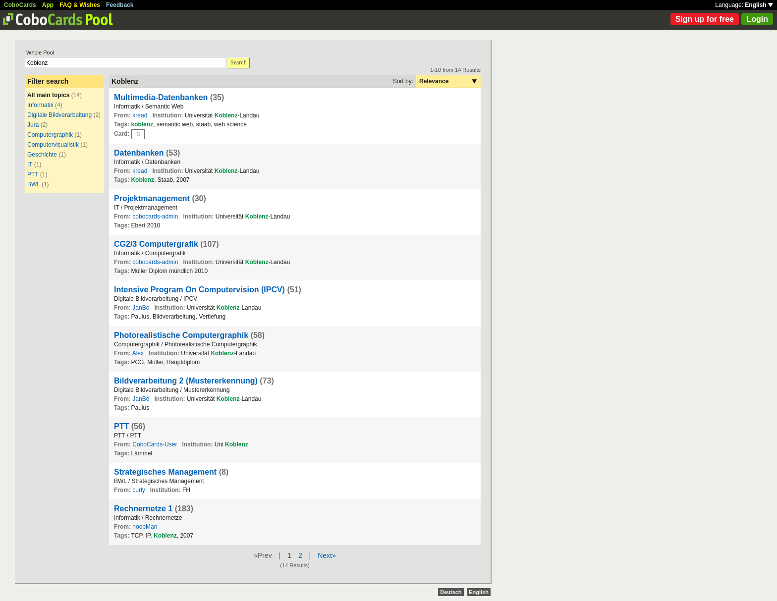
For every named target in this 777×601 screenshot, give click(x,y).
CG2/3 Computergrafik (156, 244)
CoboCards (20, 4)
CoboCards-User (154, 444)
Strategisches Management (165, 472)
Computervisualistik (53, 144)
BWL (33, 184)
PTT (32, 174)
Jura (33, 124)
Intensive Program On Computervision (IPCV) (199, 289)
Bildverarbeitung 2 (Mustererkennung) (186, 381)
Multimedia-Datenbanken (161, 97)
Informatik (40, 105)
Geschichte (42, 154)
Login (757, 19)
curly (138, 490)
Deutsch (450, 592)
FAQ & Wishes (79, 4)
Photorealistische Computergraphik (181, 335)
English (759, 4)
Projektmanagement (152, 198)
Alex (138, 353)
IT (29, 164)
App (48, 4)
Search (238, 62)
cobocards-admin (155, 216)
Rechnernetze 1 (143, 508)
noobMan (144, 526)
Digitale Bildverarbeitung (59, 114)
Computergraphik (50, 134)
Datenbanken (139, 153)
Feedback (119, 4)
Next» (327, 555)
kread (139, 115)
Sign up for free (704, 19)
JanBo (140, 307)
